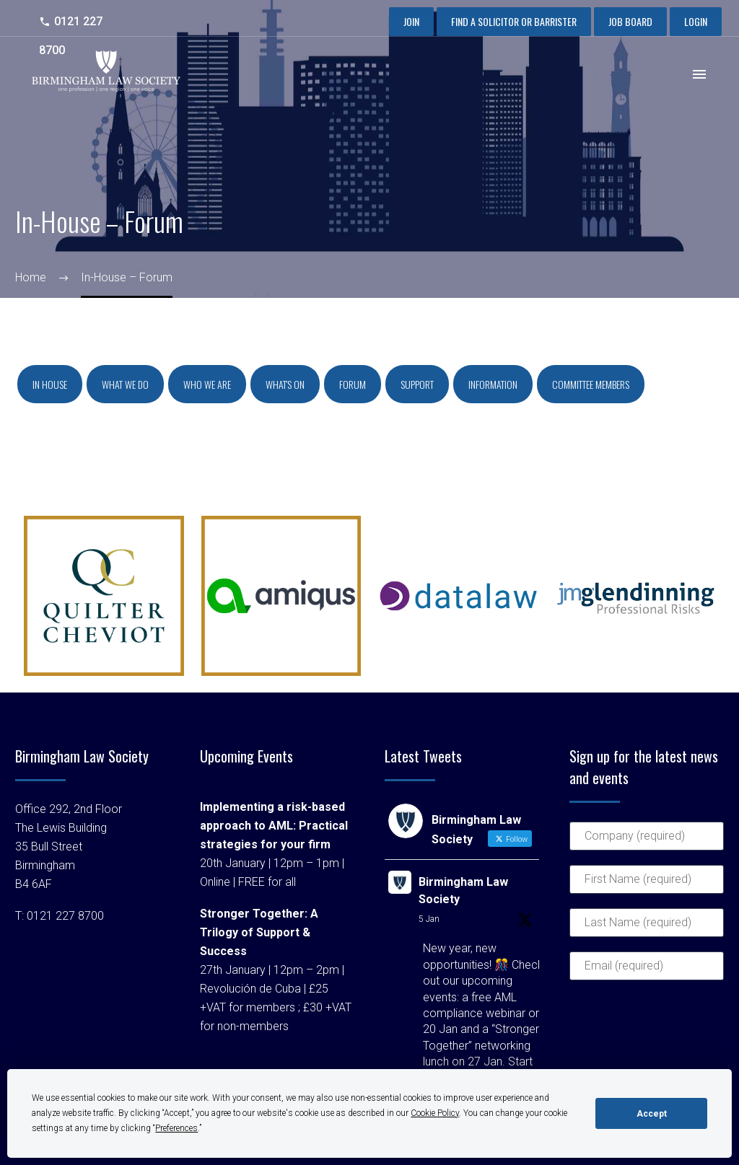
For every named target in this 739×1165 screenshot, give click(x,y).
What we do (125, 384)
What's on (285, 384)
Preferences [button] (176, 1128)
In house (49, 384)
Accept (652, 1114)
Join (411, 21)
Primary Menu (699, 74)
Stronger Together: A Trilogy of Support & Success (259, 932)
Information (492, 384)
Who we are (207, 384)
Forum (352, 384)
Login (695, 21)
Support (417, 384)
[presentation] (628, 1047)
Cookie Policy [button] (435, 1113)
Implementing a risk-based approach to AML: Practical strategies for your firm (274, 825)
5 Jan (429, 919)
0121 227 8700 (65, 916)
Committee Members (590, 384)
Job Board (630, 21)
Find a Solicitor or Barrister (514, 21)
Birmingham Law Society (463, 890)
